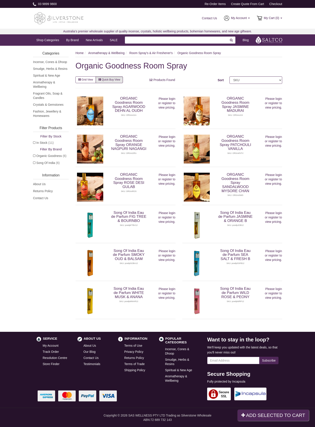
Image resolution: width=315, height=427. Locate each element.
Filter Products (51, 128)
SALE (114, 40)
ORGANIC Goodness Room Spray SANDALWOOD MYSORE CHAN (235, 182)
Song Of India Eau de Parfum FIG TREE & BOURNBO (128, 217)
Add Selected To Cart (273, 415)
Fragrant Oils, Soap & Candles (48, 96)
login (172, 98)
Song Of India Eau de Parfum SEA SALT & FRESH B (235, 255)
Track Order (51, 351)
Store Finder (51, 364)
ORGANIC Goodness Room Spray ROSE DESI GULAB (128, 180)
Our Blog (90, 351)
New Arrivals (94, 40)
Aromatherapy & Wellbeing (44, 84)
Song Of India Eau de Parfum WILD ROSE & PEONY (235, 292)
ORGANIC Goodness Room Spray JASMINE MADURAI (235, 104)
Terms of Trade (134, 364)
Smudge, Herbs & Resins (50, 68)
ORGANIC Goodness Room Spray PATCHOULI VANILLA (235, 142)
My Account (50, 345)
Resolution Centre (55, 358)
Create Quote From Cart (247, 4)
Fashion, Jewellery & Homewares (47, 114)
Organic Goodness (51, 156)
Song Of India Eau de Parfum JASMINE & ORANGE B (235, 217)
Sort (221, 80)
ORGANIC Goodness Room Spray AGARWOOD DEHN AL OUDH (128, 104)
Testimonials (92, 364)
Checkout (275, 4)
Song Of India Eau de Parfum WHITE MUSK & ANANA (129, 292)
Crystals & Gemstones (48, 104)
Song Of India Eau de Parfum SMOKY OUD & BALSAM (129, 255)
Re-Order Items (215, 4)
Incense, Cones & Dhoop (50, 62)
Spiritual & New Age (46, 75)
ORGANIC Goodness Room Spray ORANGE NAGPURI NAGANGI (128, 142)
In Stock (45, 142)
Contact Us (209, 18)
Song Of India (48, 163)
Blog (246, 40)
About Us (39, 184)
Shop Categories (47, 40)
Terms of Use (133, 345)
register (167, 103)
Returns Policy (43, 191)
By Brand (72, 40)
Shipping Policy (134, 370)
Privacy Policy (133, 351)
